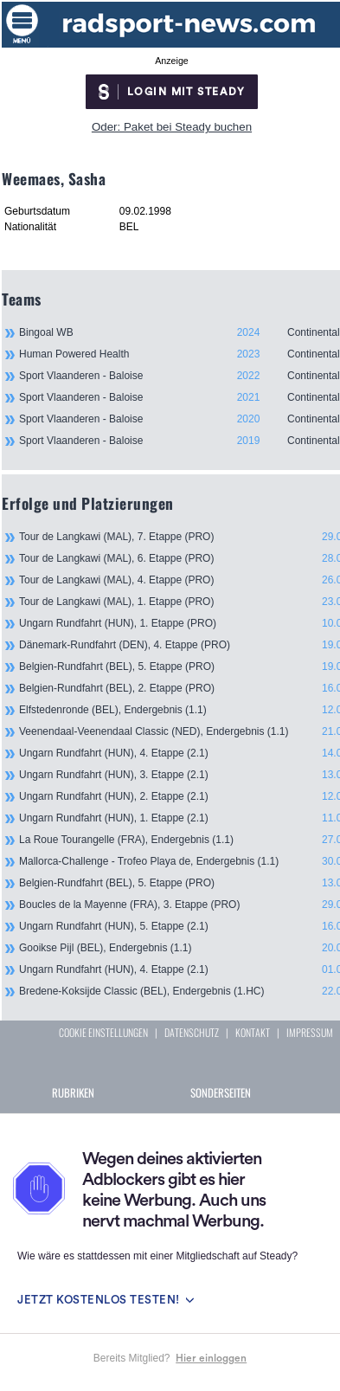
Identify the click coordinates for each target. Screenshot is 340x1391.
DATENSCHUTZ (191, 1032)
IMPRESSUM (309, 1032)
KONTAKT (252, 1032)
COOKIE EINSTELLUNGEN (103, 1032)
